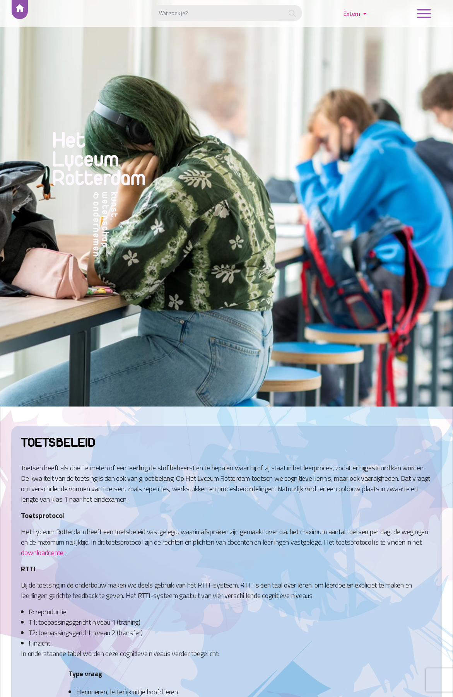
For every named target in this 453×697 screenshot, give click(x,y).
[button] (292, 14)
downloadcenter (43, 552)
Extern (351, 13)
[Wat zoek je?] (226, 13)
